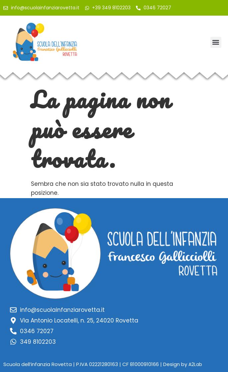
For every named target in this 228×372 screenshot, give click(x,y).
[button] (215, 42)
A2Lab (195, 364)
